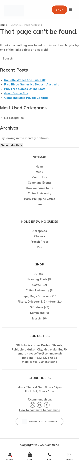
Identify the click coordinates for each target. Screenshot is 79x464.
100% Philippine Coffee (39, 198)
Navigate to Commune (39, 421)
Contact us (39, 177)
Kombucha (37, 312)
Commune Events (39, 182)
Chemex (39, 236)
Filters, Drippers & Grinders (36, 301)
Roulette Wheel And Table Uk (25, 80)
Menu (39, 171)
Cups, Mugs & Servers (36, 296)
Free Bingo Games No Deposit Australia (31, 84)
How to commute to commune (39, 410)
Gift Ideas (36, 307)
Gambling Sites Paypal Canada (26, 97)
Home (3, 24)
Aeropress (39, 231)
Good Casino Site (16, 93)
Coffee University (39, 193)
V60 (39, 247)
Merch (36, 318)
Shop (59, 9)
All (36, 273)
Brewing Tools (37, 279)
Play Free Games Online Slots (24, 89)
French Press (39, 241)
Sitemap (39, 204)
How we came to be (39, 188)
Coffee (36, 285)
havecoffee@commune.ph (44, 353)
